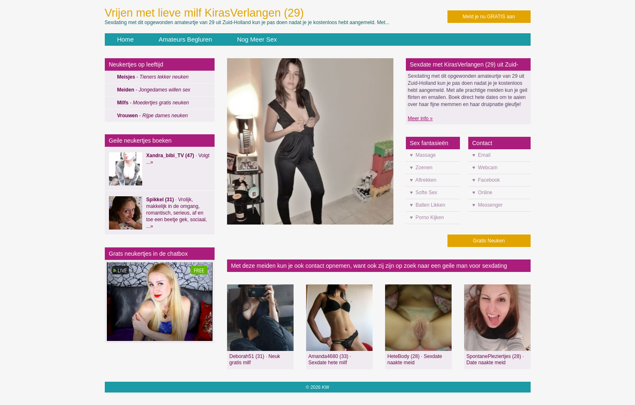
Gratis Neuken (489, 241)
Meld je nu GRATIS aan (489, 17)
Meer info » (420, 118)
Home (125, 39)
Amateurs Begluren (185, 39)
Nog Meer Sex (257, 39)
